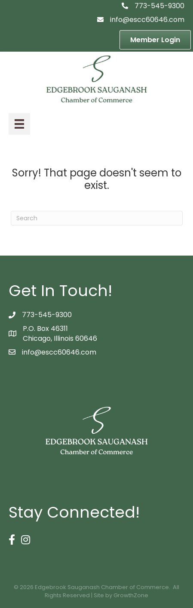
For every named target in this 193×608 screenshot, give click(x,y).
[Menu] (19, 124)
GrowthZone (130, 595)
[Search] (97, 218)
